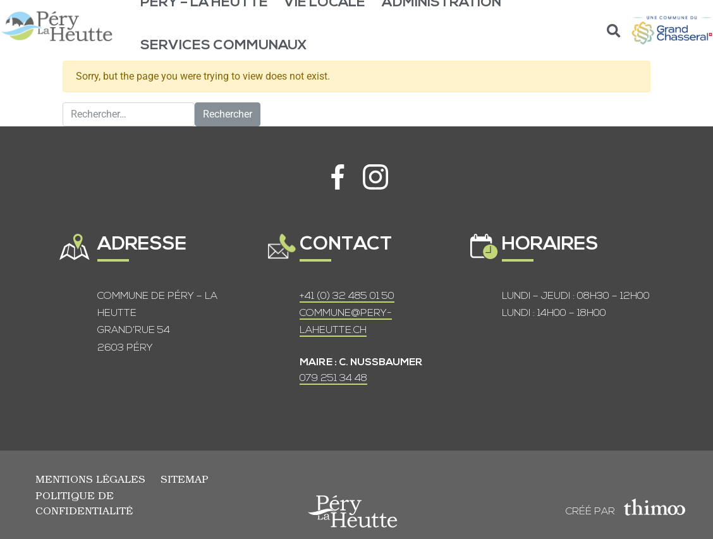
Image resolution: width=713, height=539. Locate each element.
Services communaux (223, 46)
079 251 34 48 (333, 378)
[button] (614, 30)
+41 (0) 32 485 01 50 (347, 296)
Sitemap (185, 478)
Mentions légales (90, 478)
